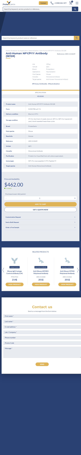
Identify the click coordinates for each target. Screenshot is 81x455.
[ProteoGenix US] (9, 3)
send (42, 364)
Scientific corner (45, 400)
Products (14, 50)
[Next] (77, 270)
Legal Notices (65, 392)
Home (8, 50)
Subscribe (52, 436)
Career (41, 404)
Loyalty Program (66, 406)
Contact (43, 3)
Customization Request (40, 217)
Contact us (42, 307)
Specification (40, 92)
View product (14, 284)
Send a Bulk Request (40, 222)
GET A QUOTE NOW (40, 210)
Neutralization (33, 50)
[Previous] (3, 270)
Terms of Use (65, 396)
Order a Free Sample (40, 227)
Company (43, 392)
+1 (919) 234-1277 (13, 402)
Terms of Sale (65, 388)
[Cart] (71, 3)
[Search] (75, 9)
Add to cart (40, 204)
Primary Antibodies (40, 84)
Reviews (40, 96)
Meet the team (44, 396)
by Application (23, 50)
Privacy (42, 407)
